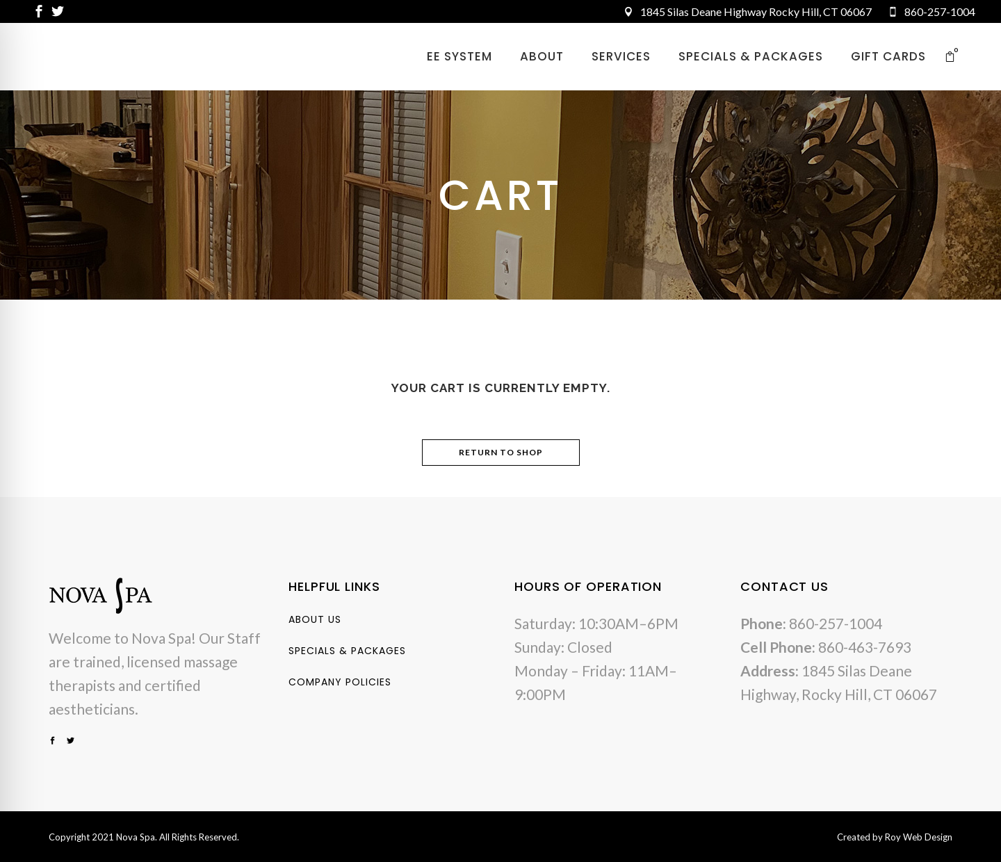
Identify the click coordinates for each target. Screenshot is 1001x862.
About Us (314, 619)
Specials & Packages (347, 651)
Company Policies (339, 682)
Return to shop (501, 452)
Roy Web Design (918, 837)
